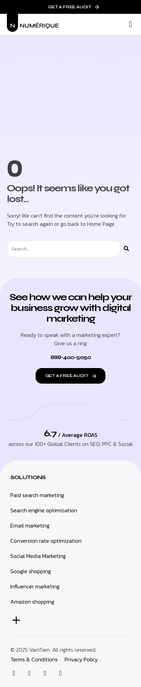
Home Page (101, 224)
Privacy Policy (81, 659)
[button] (130, 24)
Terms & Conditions (34, 659)
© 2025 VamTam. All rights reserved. (53, 649)
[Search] (126, 248)
